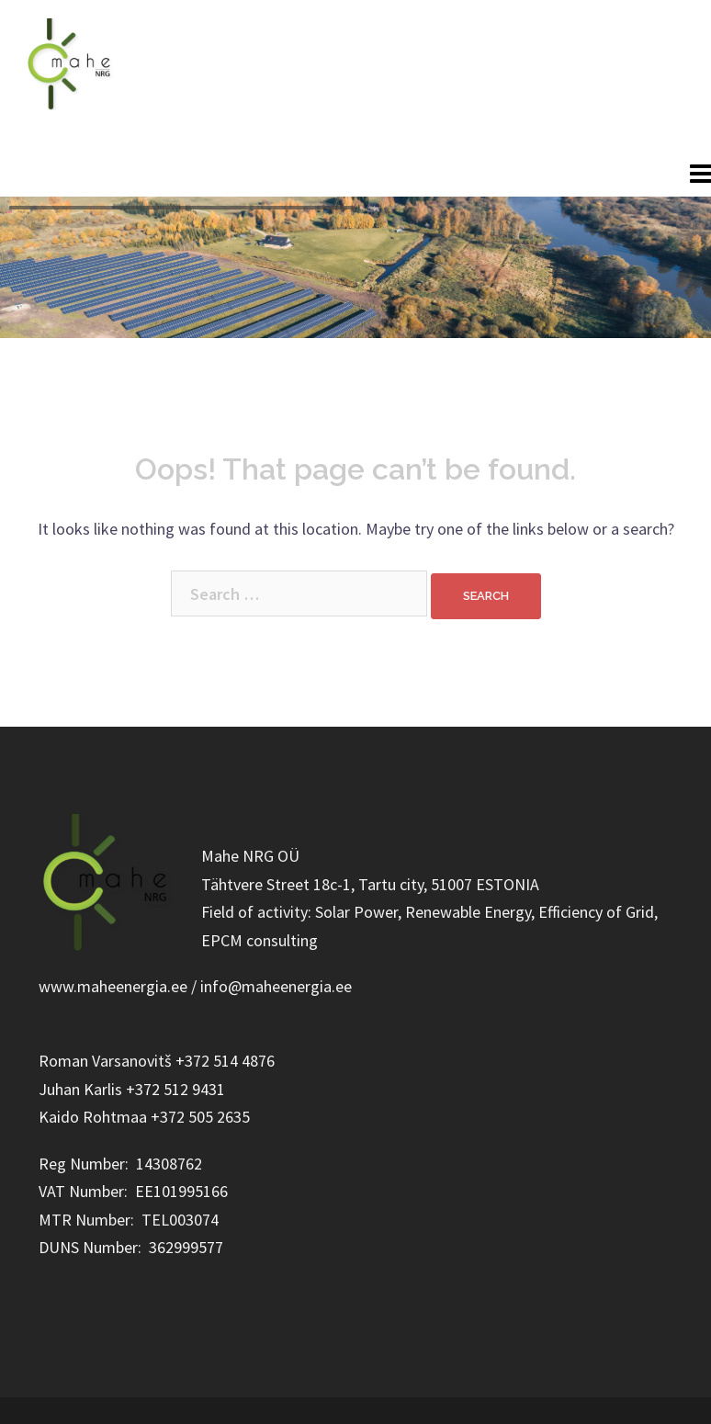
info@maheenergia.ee (624, 95)
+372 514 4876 (594, 130)
